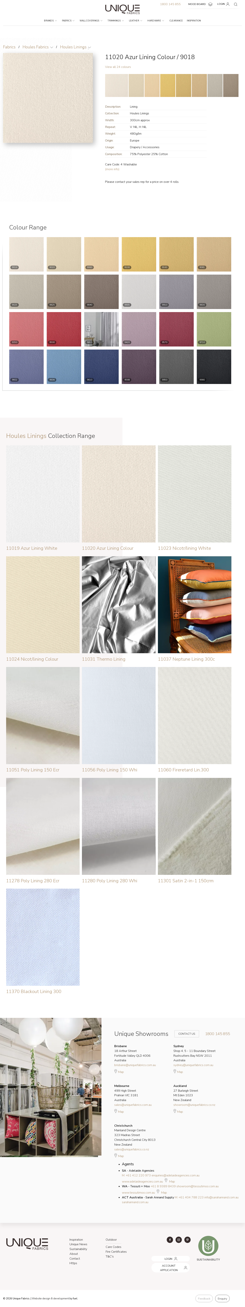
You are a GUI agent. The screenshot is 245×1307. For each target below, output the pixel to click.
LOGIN (224, 4)
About (73, 1254)
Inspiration (194, 20)
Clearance (176, 20)
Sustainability (78, 1249)
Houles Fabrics (36, 47)
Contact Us (184, 1034)
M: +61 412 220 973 (136, 1175)
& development (60, 1298)
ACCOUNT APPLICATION (166, 1264)
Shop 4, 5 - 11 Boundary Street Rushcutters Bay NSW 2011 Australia (194, 1053)
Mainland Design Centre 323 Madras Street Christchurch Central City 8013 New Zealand (135, 1135)
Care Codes (113, 1247)
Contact (74, 1259)
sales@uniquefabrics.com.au (133, 1105)
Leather (135, 20)
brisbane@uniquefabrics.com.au (135, 1065)
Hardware (155, 20)
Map (119, 1071)
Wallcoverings (91, 20)
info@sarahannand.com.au (221, 1197)
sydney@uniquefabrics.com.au (193, 1065)
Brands (50, 20)
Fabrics (68, 20)
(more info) (112, 169)
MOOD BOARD (200, 4)
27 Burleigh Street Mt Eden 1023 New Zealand (185, 1093)
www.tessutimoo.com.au (138, 1193)
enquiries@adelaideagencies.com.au (175, 1175)
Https (73, 1263)
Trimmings (116, 20)
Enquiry (222, 1298)
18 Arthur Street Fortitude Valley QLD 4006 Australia (132, 1053)
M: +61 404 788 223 (189, 1197)
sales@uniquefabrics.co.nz (131, 1149)
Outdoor (111, 1240)
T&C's (110, 1256)
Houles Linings (74, 47)
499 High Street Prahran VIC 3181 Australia (126, 1093)
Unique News (78, 1244)
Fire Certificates (116, 1252)
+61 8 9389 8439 (163, 1186)
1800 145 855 (170, 4)
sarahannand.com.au (135, 1202)
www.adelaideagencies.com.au (142, 1181)
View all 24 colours (118, 67)
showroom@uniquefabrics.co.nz (194, 1105)
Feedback (203, 1298)
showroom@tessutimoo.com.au (198, 1186)
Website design (41, 1298)
